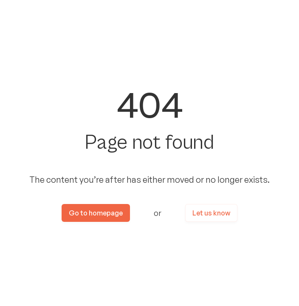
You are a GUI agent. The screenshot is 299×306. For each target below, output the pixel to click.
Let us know (211, 213)
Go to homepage (96, 213)
